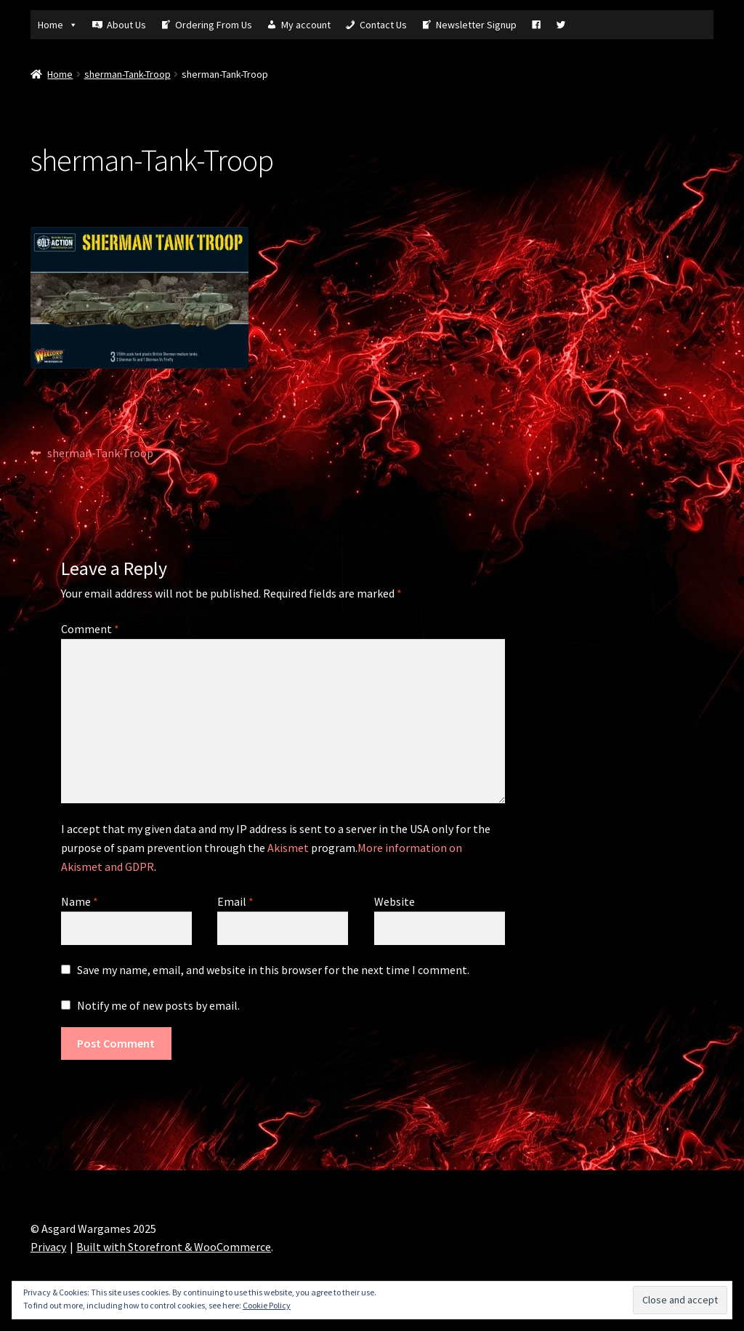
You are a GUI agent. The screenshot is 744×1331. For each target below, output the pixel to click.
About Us (126, 24)
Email (235, 901)
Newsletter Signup (476, 24)
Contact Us (383, 24)
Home (58, 24)
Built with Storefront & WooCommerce (173, 1246)
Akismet (288, 847)
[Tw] (561, 24)
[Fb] (536, 24)
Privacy (48, 1246)
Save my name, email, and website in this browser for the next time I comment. (273, 969)
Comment (90, 629)
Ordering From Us (213, 24)
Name (79, 901)
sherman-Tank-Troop (127, 74)
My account (306, 24)
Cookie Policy (267, 1305)
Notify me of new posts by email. (158, 1005)
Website (394, 901)
